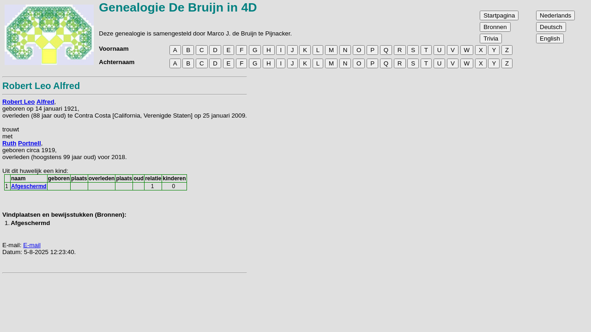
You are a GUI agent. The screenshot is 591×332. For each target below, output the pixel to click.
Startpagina (499, 15)
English (550, 38)
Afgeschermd (29, 186)
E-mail (32, 245)
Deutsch (551, 27)
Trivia (490, 38)
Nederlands (555, 15)
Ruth (9, 143)
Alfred (45, 101)
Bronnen (495, 27)
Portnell (29, 143)
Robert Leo (18, 101)
